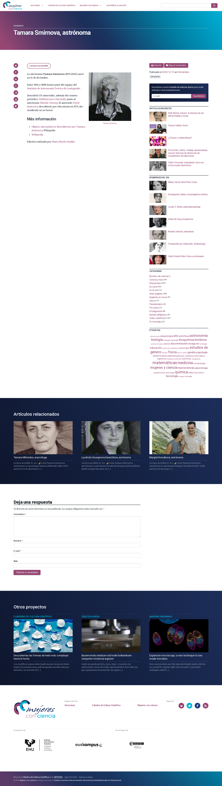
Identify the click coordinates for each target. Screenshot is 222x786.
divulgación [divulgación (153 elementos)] (193, 343)
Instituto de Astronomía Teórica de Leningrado (53, 88)
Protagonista (155, 311)
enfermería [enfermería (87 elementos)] (166, 348)
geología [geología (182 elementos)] (202, 352)
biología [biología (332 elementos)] (157, 340)
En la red (153, 290)
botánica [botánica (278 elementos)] (201, 340)
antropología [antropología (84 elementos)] (155, 336)
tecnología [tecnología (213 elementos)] (172, 376)
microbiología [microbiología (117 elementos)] (199, 363)
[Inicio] (12, 5)
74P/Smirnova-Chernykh (52, 99)
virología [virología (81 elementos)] (181, 376)
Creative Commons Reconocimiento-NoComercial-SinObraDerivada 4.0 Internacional (87, 780)
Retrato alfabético (158, 314)
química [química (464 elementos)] (181, 372)
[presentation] (178, 116)
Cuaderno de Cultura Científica (33, 616)
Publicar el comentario (27, 572)
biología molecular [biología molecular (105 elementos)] (171, 340)
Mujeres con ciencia (147, 705)
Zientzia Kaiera (91, 616)
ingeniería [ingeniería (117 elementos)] (161, 359)
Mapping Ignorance (160, 616)
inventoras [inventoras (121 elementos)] (186, 359)
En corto (153, 286)
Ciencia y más (156, 279)
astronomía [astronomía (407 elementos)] (199, 336)
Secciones (70, 705)
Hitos (152, 300)
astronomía (155, 77)
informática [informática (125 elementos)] (199, 356)
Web (16, 561)
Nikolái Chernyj (48, 102)
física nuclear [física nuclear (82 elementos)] (182, 353)
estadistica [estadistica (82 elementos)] (174, 348)
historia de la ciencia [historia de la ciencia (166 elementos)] (164, 355)
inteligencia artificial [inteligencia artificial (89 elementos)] (174, 359)
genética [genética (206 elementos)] (192, 352)
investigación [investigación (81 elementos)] (196, 359)
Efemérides (19, 26)
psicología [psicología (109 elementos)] (170, 373)
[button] (16, 65)
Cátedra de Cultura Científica (106, 705)
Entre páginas (156, 293)
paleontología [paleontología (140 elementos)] (201, 368)
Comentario (20, 514)
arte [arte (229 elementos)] (175, 336)
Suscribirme (198, 96)
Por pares (154, 307)
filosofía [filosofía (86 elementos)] (164, 353)
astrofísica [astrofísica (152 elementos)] (184, 336)
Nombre (18, 541)
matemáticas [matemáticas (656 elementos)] (164, 362)
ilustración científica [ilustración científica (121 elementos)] (184, 356)
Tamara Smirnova (110, 123)
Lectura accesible (39, 65)
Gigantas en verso (158, 297)
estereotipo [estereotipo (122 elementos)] (184, 348)
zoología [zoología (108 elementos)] (188, 376)
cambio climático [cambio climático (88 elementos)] (157, 344)
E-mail (17, 551)
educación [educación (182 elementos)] (156, 347)
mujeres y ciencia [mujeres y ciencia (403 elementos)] (163, 368)
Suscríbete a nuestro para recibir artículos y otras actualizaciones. (178, 88)
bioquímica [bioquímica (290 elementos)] (186, 340)
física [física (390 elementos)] (172, 352)
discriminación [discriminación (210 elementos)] (179, 343)
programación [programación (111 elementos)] (159, 372)
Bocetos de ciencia (158, 276)
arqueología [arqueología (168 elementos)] (166, 336)
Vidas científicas (157, 318)
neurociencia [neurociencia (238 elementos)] (186, 367)
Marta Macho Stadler (63, 141)
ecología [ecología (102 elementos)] (203, 344)
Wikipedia (37, 134)
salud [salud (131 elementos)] (191, 372)
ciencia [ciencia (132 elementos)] (167, 344)
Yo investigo (155, 321)
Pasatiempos (156, 304)
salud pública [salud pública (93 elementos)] (199, 373)
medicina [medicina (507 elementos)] (185, 363)
